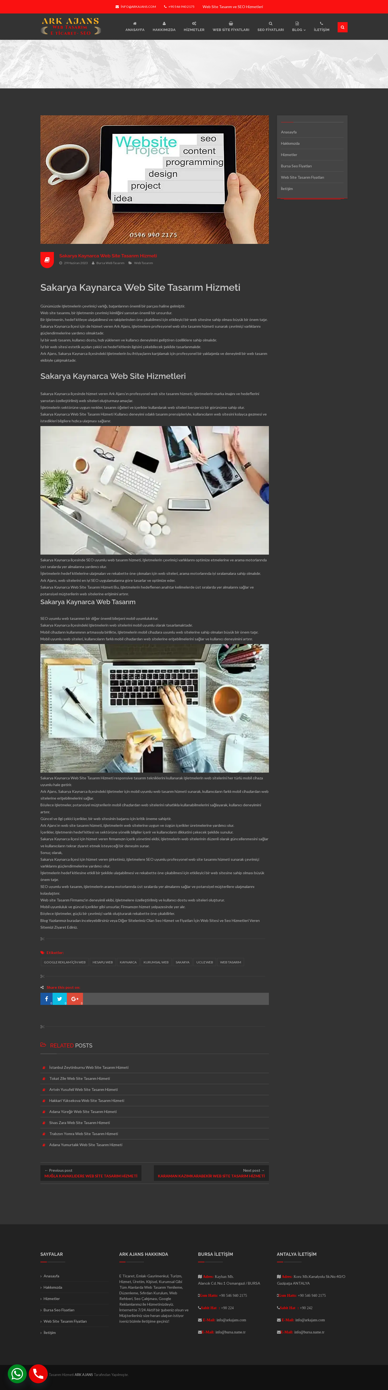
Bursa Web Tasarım (110, 263)
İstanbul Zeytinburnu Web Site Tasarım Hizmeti (89, 1067)
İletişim (287, 188)
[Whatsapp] (17, 1373)
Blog (44, 920)
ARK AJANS (84, 1374)
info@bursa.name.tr (231, 1332)
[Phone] (38, 1373)
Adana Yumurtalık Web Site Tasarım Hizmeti (85, 1144)
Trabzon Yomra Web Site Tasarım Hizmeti (83, 1133)
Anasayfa (289, 132)
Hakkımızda (290, 143)
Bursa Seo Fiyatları (296, 166)
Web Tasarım (143, 263)
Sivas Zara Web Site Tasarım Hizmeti (79, 1122)
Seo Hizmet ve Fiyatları (174, 920)
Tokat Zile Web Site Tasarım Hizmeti (79, 1078)
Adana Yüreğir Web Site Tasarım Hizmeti (83, 1111)
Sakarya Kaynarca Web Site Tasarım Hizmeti (109, 255)
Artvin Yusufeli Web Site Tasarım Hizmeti (83, 1089)
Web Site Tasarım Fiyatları (302, 177)
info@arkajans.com (136, 7)
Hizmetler (289, 154)
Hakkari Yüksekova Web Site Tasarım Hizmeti (86, 1100)
